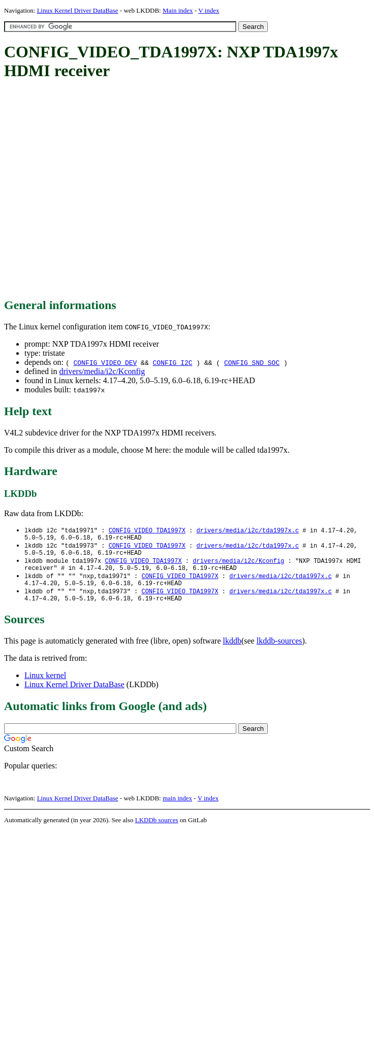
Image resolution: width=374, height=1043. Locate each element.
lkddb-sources (279, 651)
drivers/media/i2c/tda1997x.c (247, 530)
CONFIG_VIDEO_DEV (105, 362)
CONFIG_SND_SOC (251, 362)
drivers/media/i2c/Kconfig (102, 371)
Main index (178, 10)
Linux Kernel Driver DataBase (77, 10)
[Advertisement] (98, 189)
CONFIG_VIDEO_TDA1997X (147, 530)
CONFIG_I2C (173, 362)
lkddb (232, 651)
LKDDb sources (156, 830)
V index (208, 10)
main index (177, 808)
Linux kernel (45, 685)
